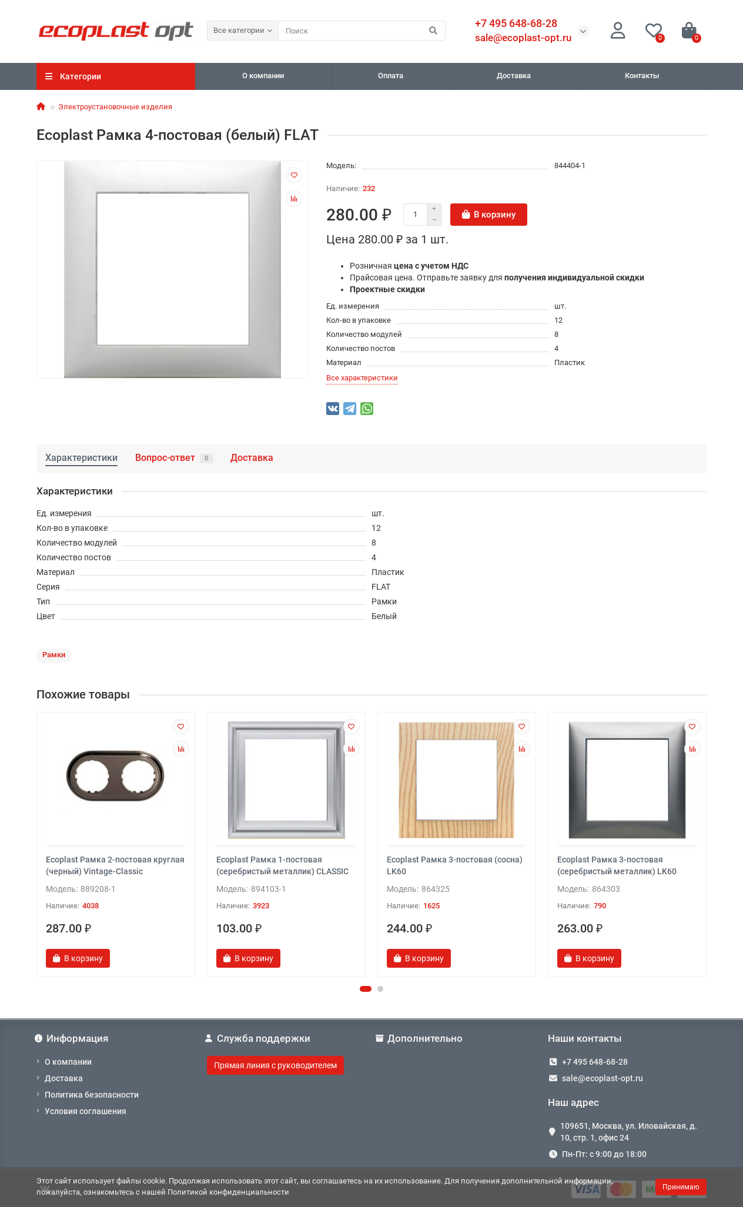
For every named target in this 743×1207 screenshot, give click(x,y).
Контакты (642, 75)
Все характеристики (362, 377)
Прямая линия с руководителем (275, 1065)
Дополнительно (420, 1038)
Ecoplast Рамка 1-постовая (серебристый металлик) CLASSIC (282, 865)
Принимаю (681, 1187)
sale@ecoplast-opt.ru (523, 38)
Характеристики (81, 457)
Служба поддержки (258, 1038)
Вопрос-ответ (174, 457)
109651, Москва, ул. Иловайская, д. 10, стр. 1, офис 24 (628, 1131)
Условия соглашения (85, 1111)
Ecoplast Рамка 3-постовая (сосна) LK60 (455, 865)
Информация (72, 1038)
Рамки (53, 654)
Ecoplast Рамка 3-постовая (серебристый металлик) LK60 (617, 865)
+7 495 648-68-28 (595, 1061)
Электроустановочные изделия (115, 106)
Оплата (390, 75)
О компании (263, 75)
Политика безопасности (92, 1094)
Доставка (514, 75)
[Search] (362, 31)
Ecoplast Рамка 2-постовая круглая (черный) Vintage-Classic (115, 865)
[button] (366, 989)
